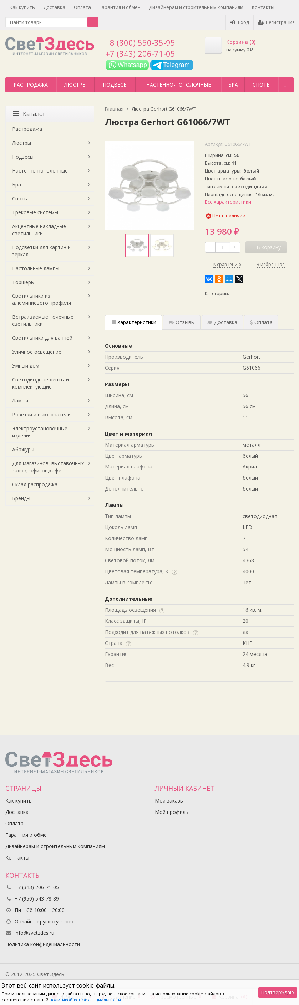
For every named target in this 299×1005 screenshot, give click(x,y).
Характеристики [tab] (133, 322)
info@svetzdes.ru (34, 932)
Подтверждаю (277, 992)
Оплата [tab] (261, 322)
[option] (137, 245)
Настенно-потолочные (178, 84)
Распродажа (31, 84)
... (286, 84)
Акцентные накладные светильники (39, 230)
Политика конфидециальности (42, 944)
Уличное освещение (36, 351)
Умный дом (25, 365)
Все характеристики (228, 202)
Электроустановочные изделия (39, 432)
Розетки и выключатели (41, 414)
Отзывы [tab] (182, 322)
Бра (233, 84)
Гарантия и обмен (120, 7)
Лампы (20, 400)
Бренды (21, 498)
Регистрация (276, 22)
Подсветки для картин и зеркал (41, 251)
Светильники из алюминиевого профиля (41, 299)
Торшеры (23, 282)
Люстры (75, 84)
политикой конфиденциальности (85, 1000)
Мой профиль (171, 812)
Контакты (263, 7)
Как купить (22, 7)
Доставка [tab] (222, 322)
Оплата (82, 7)
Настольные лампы (35, 268)
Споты (262, 84)
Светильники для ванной (42, 337)
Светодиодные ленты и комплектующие (40, 383)
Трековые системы (35, 212)
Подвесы (115, 84)
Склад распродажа (34, 484)
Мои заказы (169, 800)
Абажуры (23, 449)
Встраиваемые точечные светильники (43, 320)
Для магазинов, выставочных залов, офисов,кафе (48, 467)
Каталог (29, 114)
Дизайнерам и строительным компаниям (196, 7)
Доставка (54, 7)
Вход (239, 22)
